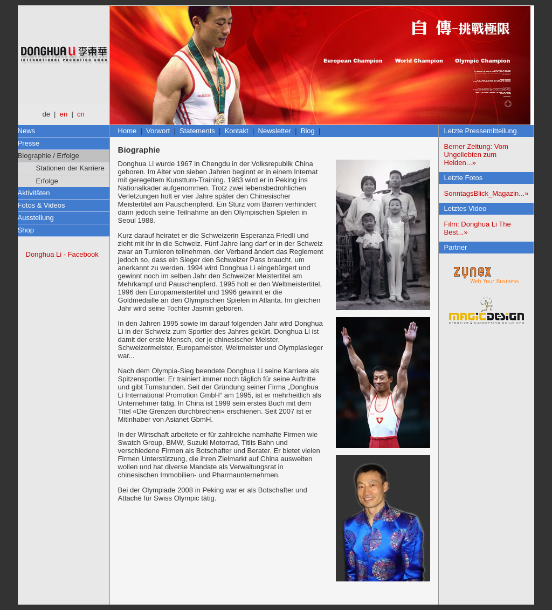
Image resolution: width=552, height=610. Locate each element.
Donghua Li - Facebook (62, 254)
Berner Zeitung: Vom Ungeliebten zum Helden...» (476, 154)
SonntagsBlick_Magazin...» (486, 193)
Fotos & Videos (41, 205)
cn (81, 114)
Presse (28, 143)
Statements (197, 131)
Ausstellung (36, 218)
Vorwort (158, 131)
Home (127, 131)
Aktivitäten (34, 193)
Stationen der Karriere (68, 168)
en (63, 114)
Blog (308, 131)
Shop (26, 230)
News (27, 131)
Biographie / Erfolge (48, 156)
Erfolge (44, 181)
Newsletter (274, 131)
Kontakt (237, 131)
